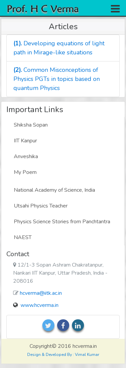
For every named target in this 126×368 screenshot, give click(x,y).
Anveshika (26, 156)
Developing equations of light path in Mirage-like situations (58, 47)
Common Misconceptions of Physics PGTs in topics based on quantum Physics (56, 79)
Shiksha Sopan (31, 125)
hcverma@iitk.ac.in (41, 293)
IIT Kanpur (25, 140)
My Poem (25, 172)
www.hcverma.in (39, 305)
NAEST (23, 237)
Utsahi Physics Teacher (41, 206)
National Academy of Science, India (54, 190)
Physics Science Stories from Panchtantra (62, 221)
